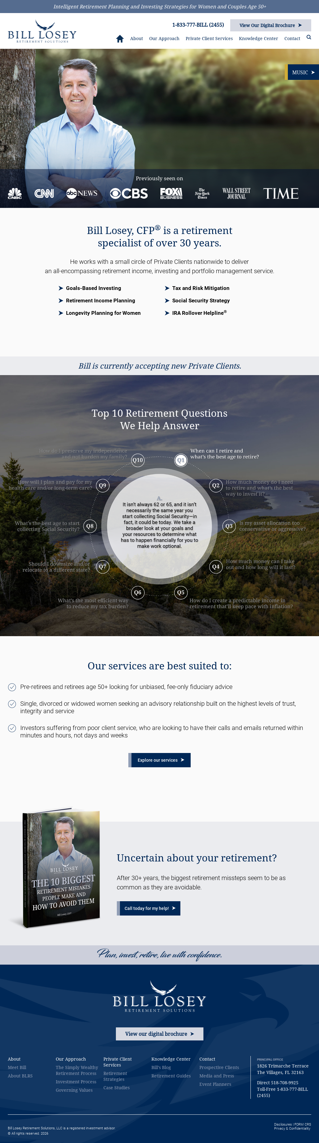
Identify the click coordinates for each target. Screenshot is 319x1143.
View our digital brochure (159, 1034)
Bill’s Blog (161, 1067)
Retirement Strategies (115, 1076)
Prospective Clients (219, 1067)
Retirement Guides (171, 1076)
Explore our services (161, 760)
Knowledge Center (258, 38)
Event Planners (215, 1084)
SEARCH (309, 37)
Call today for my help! (150, 908)
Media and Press (216, 1076)
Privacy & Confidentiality (292, 1129)
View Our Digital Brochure (271, 25)
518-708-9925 (284, 1083)
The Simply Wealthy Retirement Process (77, 1070)
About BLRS (20, 1076)
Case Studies (116, 1087)
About (136, 38)
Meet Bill (17, 1067)
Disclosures (283, 1124)
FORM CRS (302, 1124)
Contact (292, 38)
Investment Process (76, 1082)
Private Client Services (209, 38)
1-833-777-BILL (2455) (198, 24)
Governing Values (74, 1090)
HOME (120, 39)
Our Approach (164, 38)
